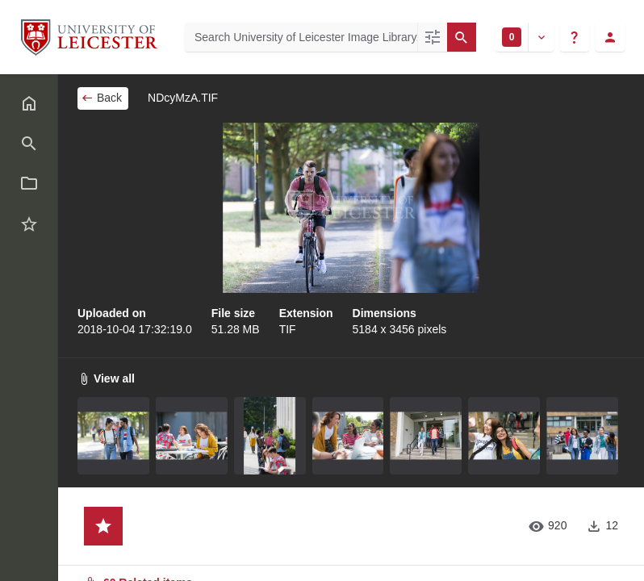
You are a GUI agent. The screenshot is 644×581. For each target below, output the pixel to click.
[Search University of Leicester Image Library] (301, 37)
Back (101, 97)
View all (106, 378)
